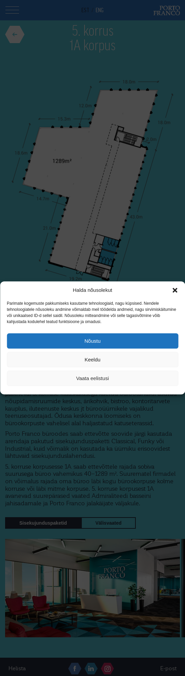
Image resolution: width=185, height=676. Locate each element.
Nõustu (93, 341)
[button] (174, 290)
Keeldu (92, 359)
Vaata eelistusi (92, 378)
